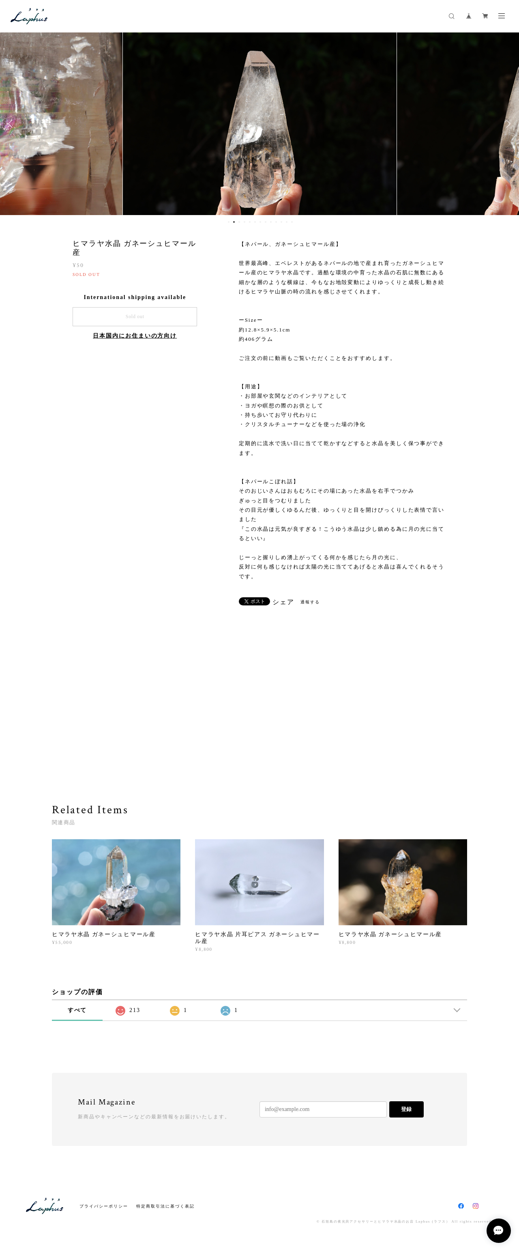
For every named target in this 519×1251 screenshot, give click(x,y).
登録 (406, 1109)
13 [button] (292, 222)
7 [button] (260, 222)
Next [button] (507, 124)
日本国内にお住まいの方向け (135, 336)
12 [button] (286, 222)
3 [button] (239, 222)
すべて (77, 1010)
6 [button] (255, 222)
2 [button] (234, 222)
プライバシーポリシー (103, 1206)
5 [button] (250, 222)
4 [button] (244, 222)
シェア (283, 602)
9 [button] (271, 222)
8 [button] (265, 222)
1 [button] (228, 222)
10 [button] (276, 222)
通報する (310, 602)
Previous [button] (12, 124)
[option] (260, 123)
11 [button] (281, 222)
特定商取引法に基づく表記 (165, 1206)
